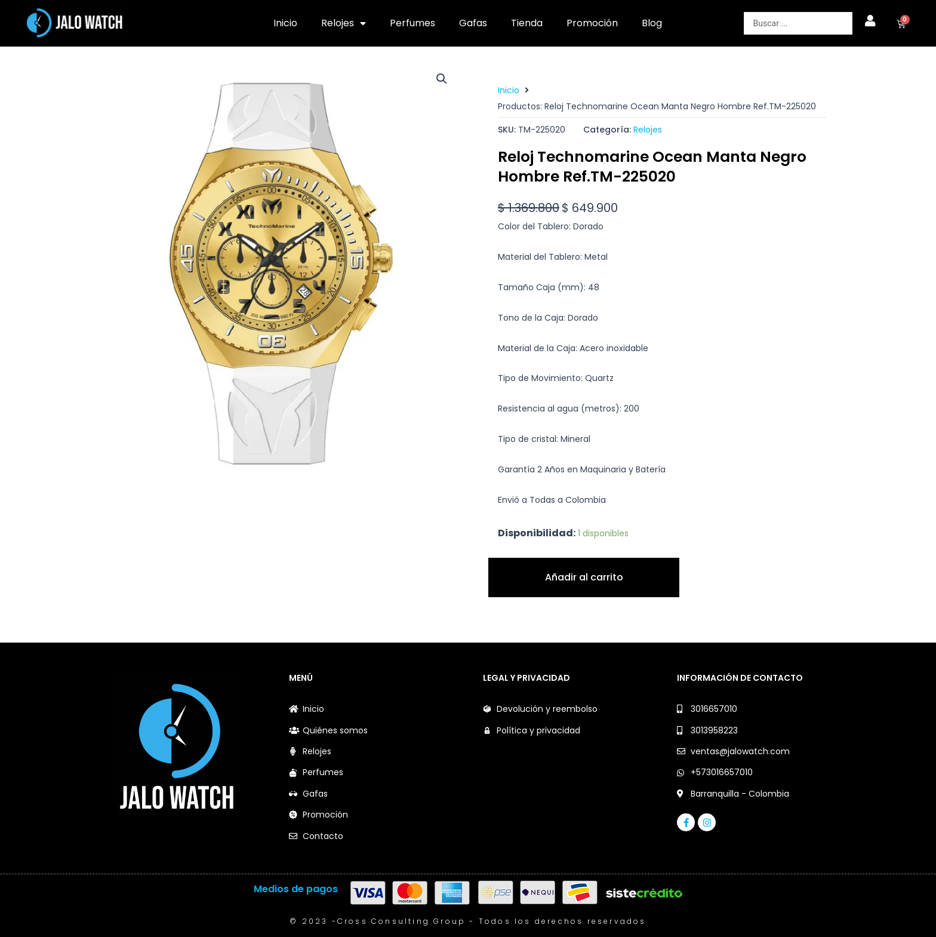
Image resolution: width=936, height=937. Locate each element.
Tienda (527, 23)
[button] (441, 79)
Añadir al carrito (584, 577)
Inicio (285, 23)
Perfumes (412, 23)
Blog (652, 23)
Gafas (473, 23)
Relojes (343, 23)
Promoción (592, 23)
